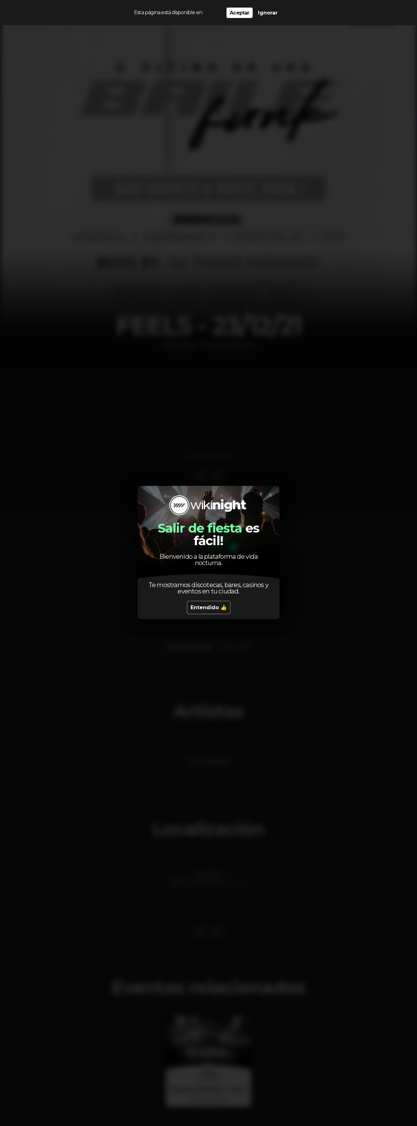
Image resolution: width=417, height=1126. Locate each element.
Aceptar (239, 13)
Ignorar (268, 13)
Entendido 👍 (209, 607)
